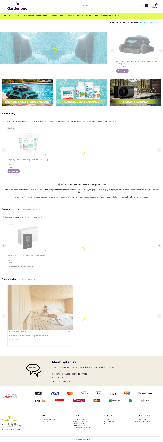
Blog (44, 423)
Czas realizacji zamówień (143, 421)
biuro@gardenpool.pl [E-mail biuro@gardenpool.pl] (62, 381)
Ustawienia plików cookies (82, 427)
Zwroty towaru (78, 423)
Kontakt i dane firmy (49, 419)
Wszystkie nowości (31, 209)
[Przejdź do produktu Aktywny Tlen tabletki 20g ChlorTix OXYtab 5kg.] (28, 142)
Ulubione (107, 423)
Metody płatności (140, 419)
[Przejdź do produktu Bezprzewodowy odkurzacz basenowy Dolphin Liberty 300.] (136, 44)
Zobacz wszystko (27, 279)
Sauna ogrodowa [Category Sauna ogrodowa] (17, 332)
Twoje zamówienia (110, 419)
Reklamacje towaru (80, 425)
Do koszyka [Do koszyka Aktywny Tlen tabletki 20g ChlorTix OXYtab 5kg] (13, 171)
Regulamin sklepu (79, 419)
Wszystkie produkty (149, 23)
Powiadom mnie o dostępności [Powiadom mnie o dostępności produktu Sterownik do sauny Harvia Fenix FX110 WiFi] (21, 267)
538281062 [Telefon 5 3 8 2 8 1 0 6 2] (59, 378)
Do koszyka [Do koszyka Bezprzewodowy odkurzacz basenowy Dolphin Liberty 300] (122, 71)
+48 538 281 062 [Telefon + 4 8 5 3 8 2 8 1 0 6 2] (11, 424)
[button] (146, 5)
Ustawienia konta (110, 421)
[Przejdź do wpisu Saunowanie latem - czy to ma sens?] (40, 307)
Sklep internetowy (79, 439)
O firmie (45, 421)
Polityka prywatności (80, 421)
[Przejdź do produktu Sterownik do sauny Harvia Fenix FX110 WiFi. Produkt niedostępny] (28, 237)
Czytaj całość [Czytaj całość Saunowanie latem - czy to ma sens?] (14, 339)
